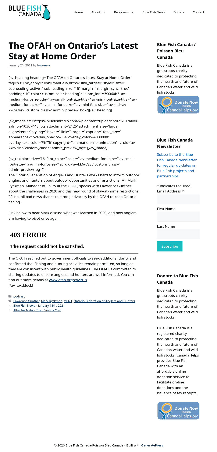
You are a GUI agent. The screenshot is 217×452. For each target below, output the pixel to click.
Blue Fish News (153, 12)
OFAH (68, 301)
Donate (178, 12)
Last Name (166, 226)
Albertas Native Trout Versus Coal (37, 310)
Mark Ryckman (51, 301)
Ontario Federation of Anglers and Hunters (104, 301)
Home (78, 12)
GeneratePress (152, 445)
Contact (198, 12)
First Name (166, 208)
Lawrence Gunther (26, 301)
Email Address (170, 191)
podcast (19, 296)
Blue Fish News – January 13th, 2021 (39, 305)
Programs (126, 12)
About (100, 12)
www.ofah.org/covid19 (68, 279)
